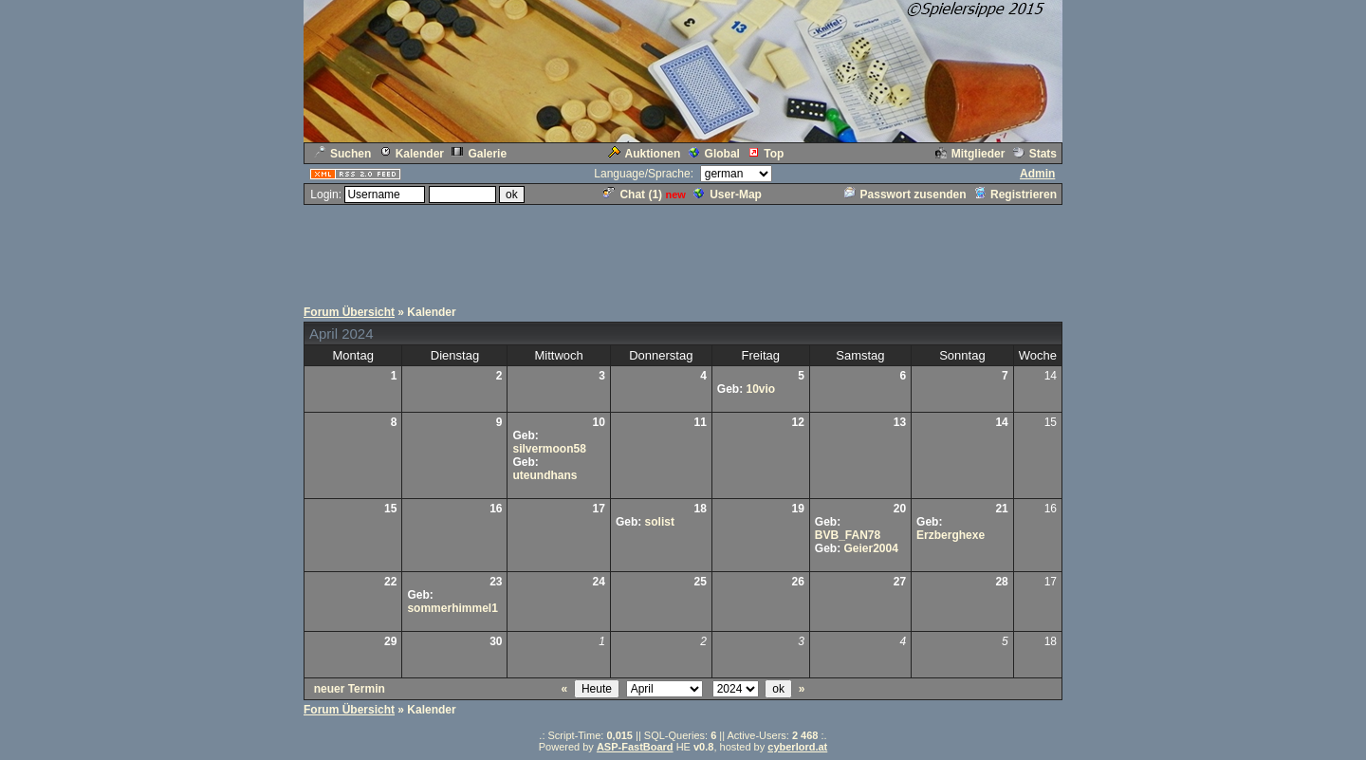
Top (766, 153)
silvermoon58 (548, 448)
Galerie (479, 153)
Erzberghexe (950, 535)
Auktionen (644, 153)
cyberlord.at (797, 746)
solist (659, 521)
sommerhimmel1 (452, 608)
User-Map (727, 194)
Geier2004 (871, 548)
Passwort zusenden (905, 194)
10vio (760, 389)
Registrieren (1015, 194)
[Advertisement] (683, 249)
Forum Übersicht (349, 312)
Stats (1035, 153)
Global (714, 153)
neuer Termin (349, 688)
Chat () (632, 194)
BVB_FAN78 (847, 535)
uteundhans (544, 475)
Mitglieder (970, 153)
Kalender (411, 153)
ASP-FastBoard (635, 746)
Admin (1037, 173)
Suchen (342, 153)
